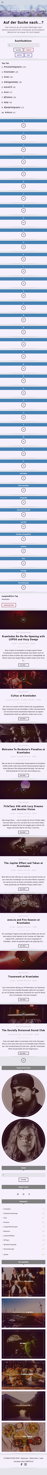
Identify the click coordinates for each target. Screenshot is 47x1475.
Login (41, 1458)
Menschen (7, 1231)
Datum (19, 55)
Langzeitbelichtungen (11, 1227)
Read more (23, 665)
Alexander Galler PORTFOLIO (23, 1461)
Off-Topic (6, 1240)
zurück (28, 50)
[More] (23, 1060)
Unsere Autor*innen (23, 1068)
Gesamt (6, 1254)
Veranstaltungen (9, 1249)
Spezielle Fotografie (10, 1244)
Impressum (24, 1458)
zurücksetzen (9, 605)
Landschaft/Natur (9, 1236)
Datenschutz (34, 1458)
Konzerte (6, 1222)
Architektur (7, 1209)
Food (5, 1218)
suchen (18, 50)
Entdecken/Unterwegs (11, 1213)
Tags (28, 55)
